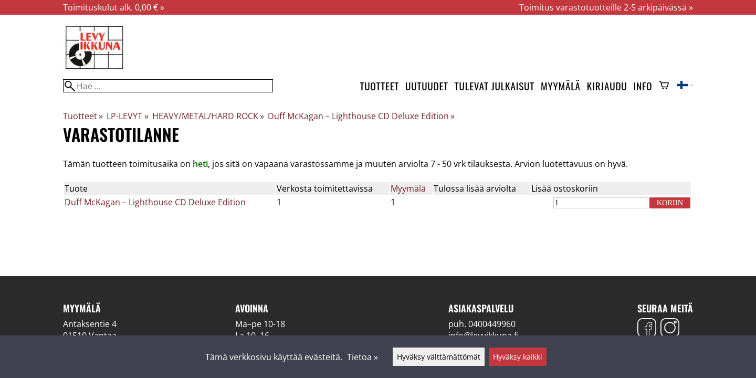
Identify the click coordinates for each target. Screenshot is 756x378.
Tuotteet (379, 85)
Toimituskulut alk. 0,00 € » (113, 7)
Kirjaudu (607, 85)
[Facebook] (646, 329)
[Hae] (168, 85)
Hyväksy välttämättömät (438, 357)
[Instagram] (669, 329)
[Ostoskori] (664, 86)
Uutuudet (426, 85)
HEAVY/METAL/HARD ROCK (208, 116)
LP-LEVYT (127, 116)
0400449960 (492, 324)
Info (643, 85)
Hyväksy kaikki (517, 357)
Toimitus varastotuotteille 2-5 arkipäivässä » (606, 7)
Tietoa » (362, 357)
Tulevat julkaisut (494, 85)
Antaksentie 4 (90, 324)
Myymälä (561, 85)
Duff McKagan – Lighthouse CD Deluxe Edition (361, 116)
